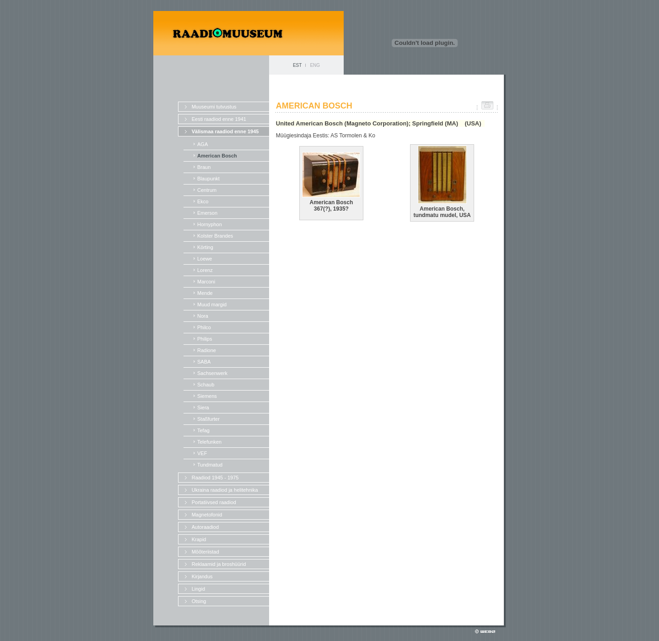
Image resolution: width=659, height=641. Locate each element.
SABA (204, 361)
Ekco (202, 201)
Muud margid (212, 304)
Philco (204, 327)
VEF (202, 453)
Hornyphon (209, 224)
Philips (204, 339)
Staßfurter (208, 419)
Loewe (204, 258)
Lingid (198, 589)
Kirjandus (202, 576)
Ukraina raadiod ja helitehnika (225, 490)
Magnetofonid (207, 514)
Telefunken (209, 442)
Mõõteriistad (205, 551)
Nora (202, 316)
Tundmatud (209, 464)
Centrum (206, 190)
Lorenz (205, 270)
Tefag (203, 430)
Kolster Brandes (215, 236)
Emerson (207, 213)
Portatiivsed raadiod (214, 502)
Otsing (199, 601)
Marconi (206, 281)
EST (297, 65)
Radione (206, 350)
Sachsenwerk (212, 373)
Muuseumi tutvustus (214, 106)
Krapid (199, 539)
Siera (203, 407)
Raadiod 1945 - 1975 (215, 477)
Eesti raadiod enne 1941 (219, 119)
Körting (205, 247)
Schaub (205, 384)
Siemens (207, 396)
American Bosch (217, 155)
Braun (204, 167)
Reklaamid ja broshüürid (219, 564)
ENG (315, 65)
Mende (205, 293)
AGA (202, 144)
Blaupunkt (208, 178)
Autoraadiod (205, 527)
